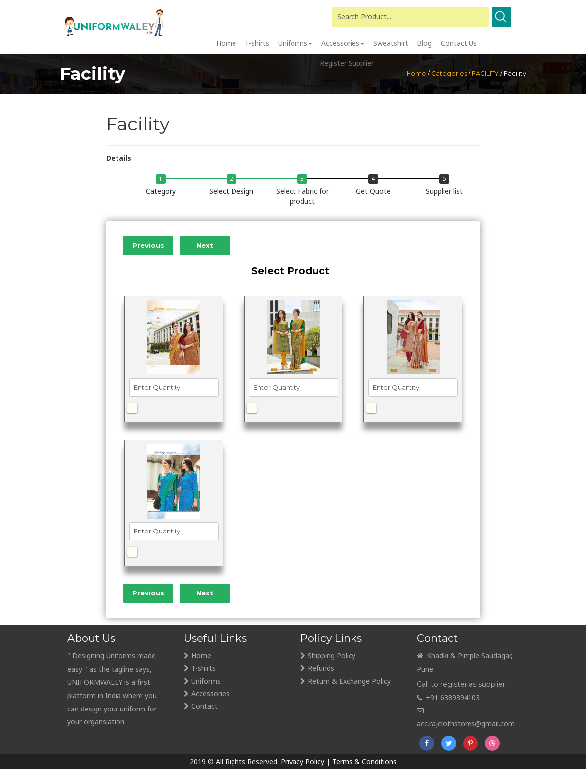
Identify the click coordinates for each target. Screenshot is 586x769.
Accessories (210, 693)
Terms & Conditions (364, 761)
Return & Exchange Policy (349, 681)
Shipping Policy (331, 655)
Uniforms (206, 681)
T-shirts (203, 668)
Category (161, 191)
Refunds (321, 668)
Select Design (231, 191)
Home (201, 655)
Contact (204, 705)
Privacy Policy (302, 761)
